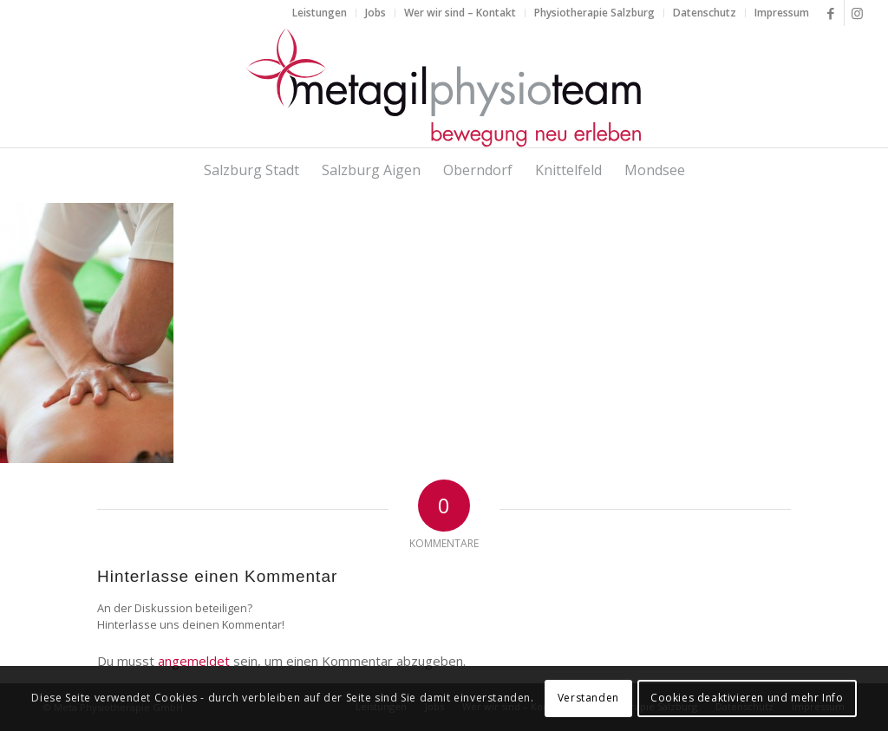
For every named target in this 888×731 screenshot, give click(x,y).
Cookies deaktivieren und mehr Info (746, 697)
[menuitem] (320, 13)
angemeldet (194, 660)
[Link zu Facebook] (831, 13)
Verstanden (588, 697)
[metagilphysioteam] (444, 86)
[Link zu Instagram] (858, 13)
